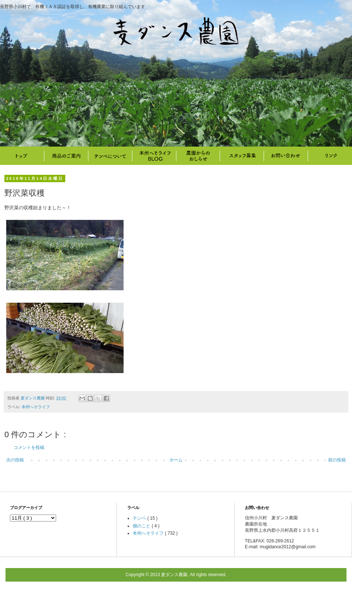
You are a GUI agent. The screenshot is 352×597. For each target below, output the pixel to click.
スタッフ (242, 156)
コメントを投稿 (29, 447)
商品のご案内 (66, 156)
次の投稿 (15, 460)
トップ (22, 156)
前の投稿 (337, 460)
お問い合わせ (286, 156)
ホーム (176, 460)
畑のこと (198, 156)
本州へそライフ (154, 156)
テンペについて (110, 156)
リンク (330, 156)
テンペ (140, 518)
